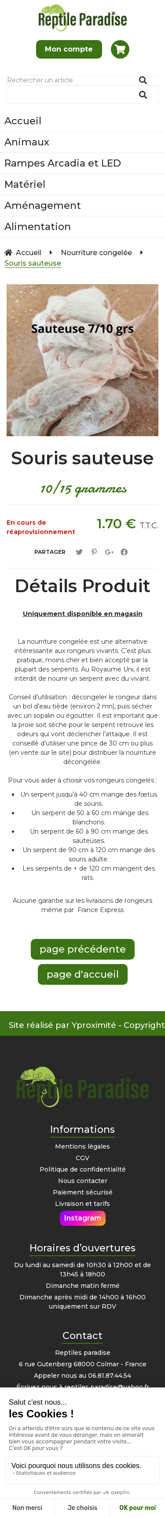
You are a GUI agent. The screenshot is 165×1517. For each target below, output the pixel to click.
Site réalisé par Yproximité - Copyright (87, 1025)
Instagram (82, 1218)
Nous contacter (82, 1181)
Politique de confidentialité (83, 1169)
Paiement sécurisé (83, 1192)
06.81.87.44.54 (109, 1376)
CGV (82, 1158)
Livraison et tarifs (82, 1204)
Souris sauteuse (82, 458)
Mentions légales (82, 1146)
